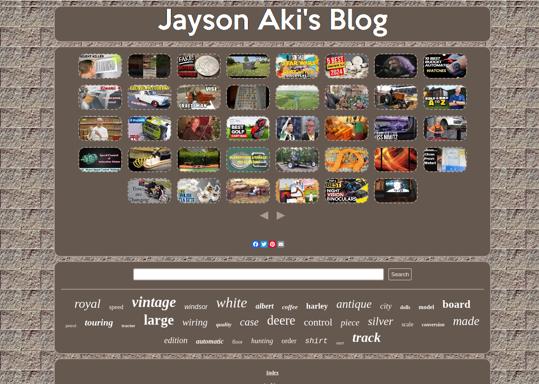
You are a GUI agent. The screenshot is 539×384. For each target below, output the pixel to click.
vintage (154, 302)
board (456, 304)
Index (272, 373)
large (158, 320)
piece (350, 322)
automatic (210, 341)
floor (237, 342)
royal (88, 303)
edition (176, 340)
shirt (316, 341)
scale (408, 324)
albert (265, 306)
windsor (196, 306)
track (366, 337)
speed (116, 307)
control (318, 322)
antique (354, 303)
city (386, 305)
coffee (290, 307)
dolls (405, 307)
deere (281, 320)
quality (224, 324)
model (426, 307)
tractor (128, 325)
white (231, 302)
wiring (195, 322)
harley (317, 305)
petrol (71, 325)
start (340, 343)
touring (99, 322)
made (466, 321)
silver (380, 321)
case (249, 322)
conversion (433, 325)
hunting (262, 341)
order (288, 341)
